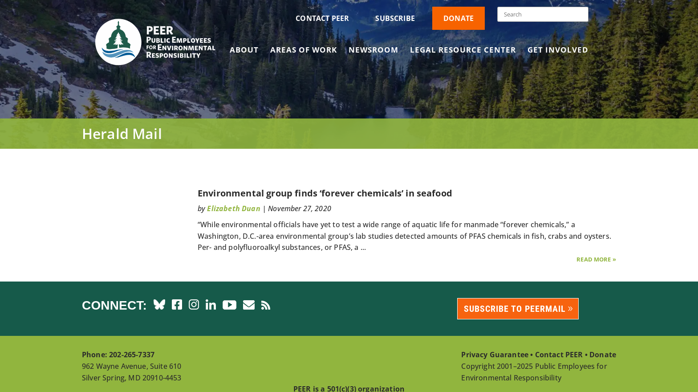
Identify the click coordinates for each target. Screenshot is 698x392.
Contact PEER (322, 18)
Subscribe (394, 18)
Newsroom (373, 51)
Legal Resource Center (463, 51)
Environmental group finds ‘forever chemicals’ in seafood (325, 193)
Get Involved (558, 51)
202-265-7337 (131, 354)
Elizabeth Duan (233, 208)
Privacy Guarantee (494, 354)
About (244, 51)
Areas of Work (303, 51)
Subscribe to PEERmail (515, 308)
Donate (458, 18)
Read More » (596, 259)
